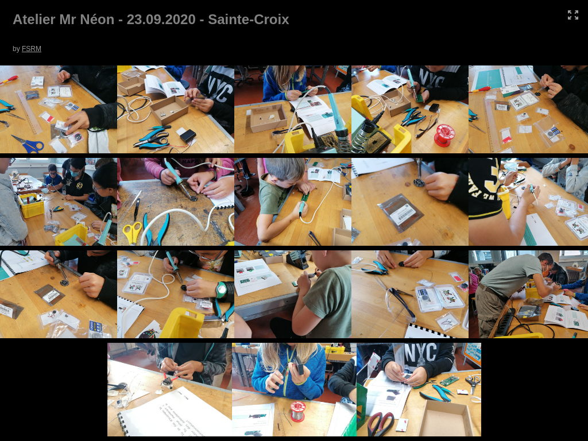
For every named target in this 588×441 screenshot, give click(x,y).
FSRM (31, 49)
